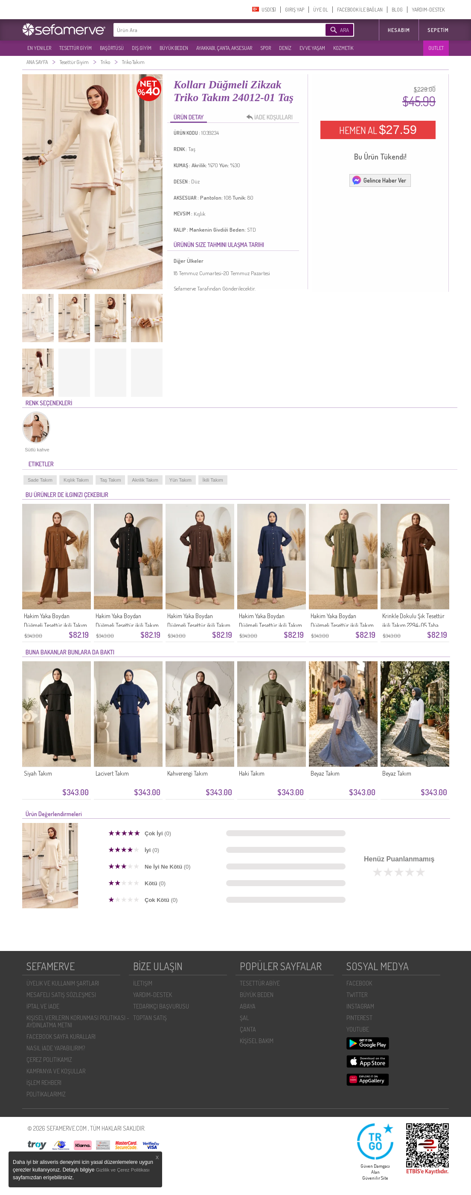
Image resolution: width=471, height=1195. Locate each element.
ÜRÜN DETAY (189, 117)
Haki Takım (252, 773)
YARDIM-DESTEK (428, 9)
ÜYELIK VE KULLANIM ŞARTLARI (62, 983)
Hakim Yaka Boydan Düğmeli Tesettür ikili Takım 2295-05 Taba (55, 625)
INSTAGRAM (360, 1006)
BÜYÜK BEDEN (174, 48)
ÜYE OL (320, 9)
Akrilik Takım (145, 480)
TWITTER (356, 994)
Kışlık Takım (76, 480)
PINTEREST (359, 1017)
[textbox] (206, 30)
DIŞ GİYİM (141, 48)
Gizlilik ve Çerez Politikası (123, 1169)
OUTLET (436, 48)
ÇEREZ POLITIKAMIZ (49, 1059)
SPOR (265, 48)
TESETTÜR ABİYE (260, 983)
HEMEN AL (378, 130)
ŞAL (244, 1017)
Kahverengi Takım (187, 773)
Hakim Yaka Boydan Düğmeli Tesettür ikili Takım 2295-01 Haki (342, 625)
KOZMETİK (343, 48)
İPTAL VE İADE (42, 1006)
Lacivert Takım (112, 773)
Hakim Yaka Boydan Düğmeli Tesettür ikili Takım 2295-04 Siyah (127, 625)
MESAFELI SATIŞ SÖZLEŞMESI (61, 994)
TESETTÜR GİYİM (75, 48)
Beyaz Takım (325, 773)
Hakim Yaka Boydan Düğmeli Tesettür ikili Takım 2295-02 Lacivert (270, 625)
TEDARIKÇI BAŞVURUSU (161, 1006)
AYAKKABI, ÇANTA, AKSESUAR (224, 48)
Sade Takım (40, 480)
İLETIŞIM (142, 983)
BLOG (397, 9)
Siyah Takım (38, 773)
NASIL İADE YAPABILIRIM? (55, 1048)
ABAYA (248, 1006)
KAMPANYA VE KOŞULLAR (55, 1071)
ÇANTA (248, 1029)
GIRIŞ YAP (294, 9)
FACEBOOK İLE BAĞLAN (360, 9)
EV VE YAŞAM (312, 48)
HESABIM (399, 30)
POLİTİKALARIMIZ (46, 1094)
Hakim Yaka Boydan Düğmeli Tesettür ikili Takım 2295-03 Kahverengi (198, 625)
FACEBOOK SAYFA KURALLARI (61, 1036)
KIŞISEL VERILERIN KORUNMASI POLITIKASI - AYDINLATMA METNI (77, 1021)
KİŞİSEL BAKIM (256, 1040)
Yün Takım (180, 480)
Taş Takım (110, 480)
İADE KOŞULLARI (272, 117)
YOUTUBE (357, 1029)
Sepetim (438, 30)
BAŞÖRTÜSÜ (112, 48)
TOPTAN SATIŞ (150, 1017)
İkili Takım (213, 480)
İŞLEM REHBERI (43, 1082)
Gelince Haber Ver (379, 180)
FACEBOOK (359, 983)
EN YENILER (39, 48)
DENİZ (285, 48)
